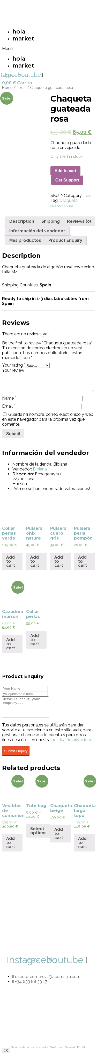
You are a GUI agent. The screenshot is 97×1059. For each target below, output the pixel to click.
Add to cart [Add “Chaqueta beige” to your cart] (58, 837)
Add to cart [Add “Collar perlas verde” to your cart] (10, 561)
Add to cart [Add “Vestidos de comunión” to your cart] (10, 846)
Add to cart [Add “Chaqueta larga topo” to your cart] (82, 846)
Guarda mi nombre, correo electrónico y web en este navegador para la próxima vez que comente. (47, 419)
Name (9, 398)
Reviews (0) (79, 221)
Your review (14, 370)
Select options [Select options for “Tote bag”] (38, 834)
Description (21, 221)
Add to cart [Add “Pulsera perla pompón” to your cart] (82, 561)
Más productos (25, 240)
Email (8, 406)
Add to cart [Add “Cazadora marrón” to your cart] (10, 643)
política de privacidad (71, 743)
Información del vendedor (37, 230)
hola (18, 31)
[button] (22, 48)
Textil (21, 87)
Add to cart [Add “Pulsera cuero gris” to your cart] (58, 561)
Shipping (50, 221)
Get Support (67, 180)
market (23, 38)
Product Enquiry (65, 240)
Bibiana (40, 469)
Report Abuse (61, 206)
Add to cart (65, 171)
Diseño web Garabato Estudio (67, 1051)
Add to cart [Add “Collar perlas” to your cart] (34, 639)
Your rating (13, 365)
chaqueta (68, 200)
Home (7, 87)
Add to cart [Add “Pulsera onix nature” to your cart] (34, 561)
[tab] (22, 221)
